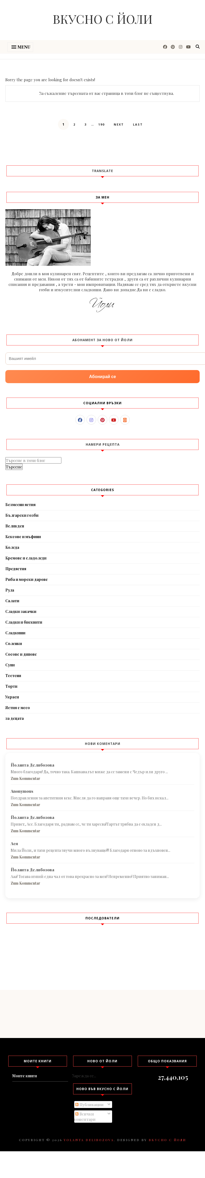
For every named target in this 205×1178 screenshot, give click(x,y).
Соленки (13, 643)
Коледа (12, 547)
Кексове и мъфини (23, 536)
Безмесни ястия (20, 504)
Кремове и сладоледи (25, 558)
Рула (9, 590)
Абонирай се (102, 377)
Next (119, 124)
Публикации (89, 1104)
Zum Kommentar (25, 778)
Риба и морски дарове (26, 579)
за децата (14, 718)
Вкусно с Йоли (103, 19)
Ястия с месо (17, 707)
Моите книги (24, 1075)
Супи (10, 664)
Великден (14, 525)
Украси (12, 696)
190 (101, 124)
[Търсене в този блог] (33, 460)
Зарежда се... (84, 1075)
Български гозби (21, 515)
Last (138, 124)
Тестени (13, 675)
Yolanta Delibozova (89, 1140)
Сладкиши (15, 632)
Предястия (15, 568)
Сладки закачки (20, 611)
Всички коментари (85, 1116)
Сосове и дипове (21, 654)
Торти (11, 686)
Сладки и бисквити (23, 622)
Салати (12, 600)
